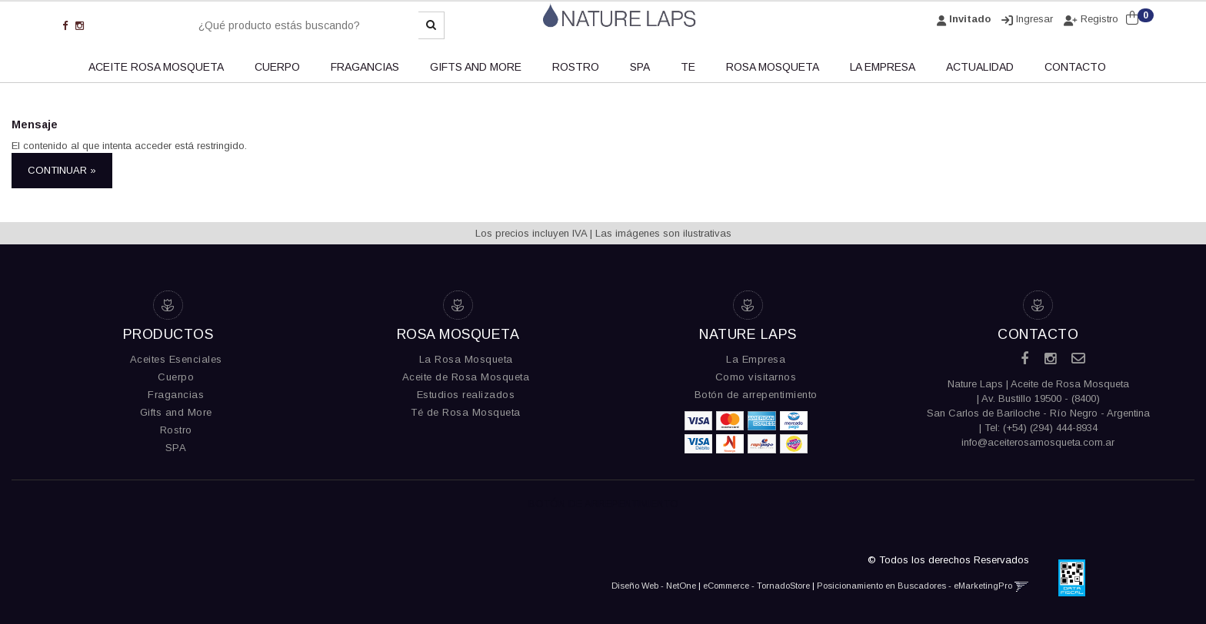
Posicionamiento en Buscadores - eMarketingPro (914, 585)
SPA (640, 67)
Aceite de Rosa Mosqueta (466, 377)
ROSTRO (575, 67)
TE (688, 67)
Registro (1098, 19)
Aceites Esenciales (176, 359)
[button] (1021, 585)
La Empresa (755, 359)
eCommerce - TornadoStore (756, 585)
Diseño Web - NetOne (653, 585)
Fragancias (176, 394)
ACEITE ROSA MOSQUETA (156, 67)
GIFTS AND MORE (475, 67)
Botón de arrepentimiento (756, 394)
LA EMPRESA (882, 67)
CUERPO (277, 67)
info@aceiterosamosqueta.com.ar (1037, 442)
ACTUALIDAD (980, 67)
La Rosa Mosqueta (466, 359)
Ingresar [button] (1034, 19)
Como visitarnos (756, 377)
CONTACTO (1075, 67)
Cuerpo (176, 377)
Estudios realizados (466, 394)
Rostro (176, 430)
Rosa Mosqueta (772, 67)
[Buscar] (431, 25)
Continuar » (62, 170)
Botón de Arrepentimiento (603, 503)
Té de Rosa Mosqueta (466, 412)
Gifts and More (176, 412)
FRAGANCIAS (365, 67)
